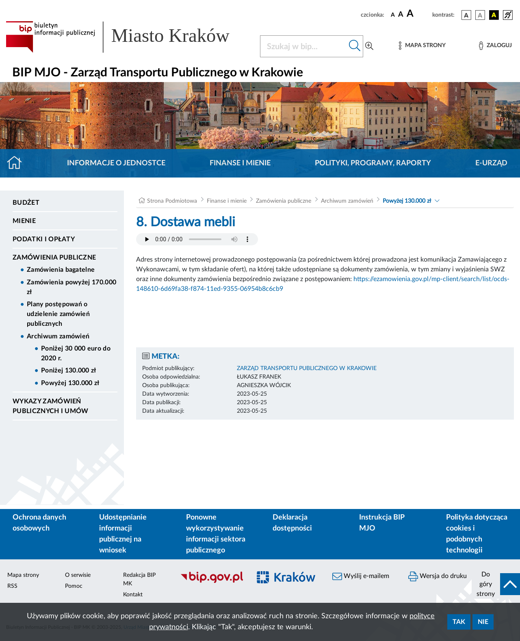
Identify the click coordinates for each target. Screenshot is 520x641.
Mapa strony (23, 575)
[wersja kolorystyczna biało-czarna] (480, 15)
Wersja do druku (437, 576)
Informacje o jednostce (116, 163)
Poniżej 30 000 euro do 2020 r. (75, 353)
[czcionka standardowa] (393, 14)
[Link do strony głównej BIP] (128, 37)
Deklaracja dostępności (292, 523)
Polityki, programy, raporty (373, 163)
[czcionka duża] (418, 13)
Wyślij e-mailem (360, 576)
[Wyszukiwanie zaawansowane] (369, 46)
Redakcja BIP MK (139, 579)
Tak (459, 622)
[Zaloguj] (495, 45)
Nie (483, 622)
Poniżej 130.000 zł (68, 370)
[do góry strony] (496, 584)
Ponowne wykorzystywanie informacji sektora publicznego (215, 534)
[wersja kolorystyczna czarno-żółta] (494, 15)
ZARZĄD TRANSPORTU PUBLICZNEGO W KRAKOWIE (307, 368)
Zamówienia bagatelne (61, 269)
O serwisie (78, 575)
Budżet (26, 202)
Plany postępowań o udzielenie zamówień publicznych (58, 314)
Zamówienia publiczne (54, 257)
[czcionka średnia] (400, 14)
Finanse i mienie (240, 163)
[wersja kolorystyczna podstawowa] (466, 15)
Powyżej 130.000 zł (70, 383)
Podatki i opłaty (44, 239)
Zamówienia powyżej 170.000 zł (71, 287)
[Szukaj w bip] (355, 46)
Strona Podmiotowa (172, 201)
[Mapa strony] (422, 45)
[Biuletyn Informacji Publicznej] (211, 582)
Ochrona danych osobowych (39, 523)
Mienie (24, 221)
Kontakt (133, 595)
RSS (12, 586)
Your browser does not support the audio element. (197, 239)
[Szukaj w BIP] (303, 46)
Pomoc (73, 586)
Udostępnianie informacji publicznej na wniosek (123, 534)
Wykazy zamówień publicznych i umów (51, 406)
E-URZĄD (491, 163)
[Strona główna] (17, 163)
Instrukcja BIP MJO (381, 523)
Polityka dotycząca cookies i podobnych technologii (476, 534)
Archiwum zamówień (58, 336)
